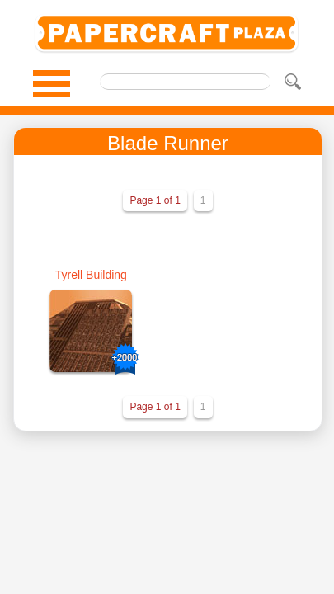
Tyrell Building (91, 274)
